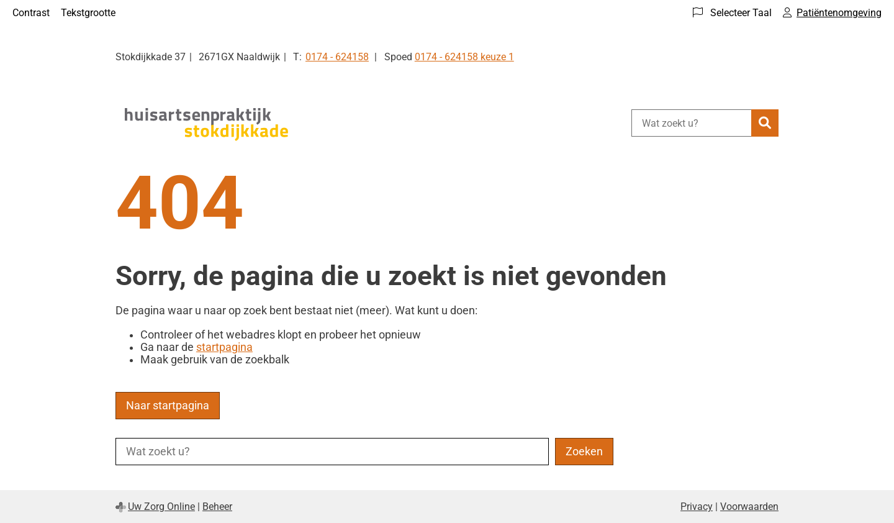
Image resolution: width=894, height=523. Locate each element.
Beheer (217, 506)
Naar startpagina (167, 405)
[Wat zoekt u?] (691, 123)
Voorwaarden (749, 506)
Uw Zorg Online (161, 506)
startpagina (224, 347)
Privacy (696, 506)
